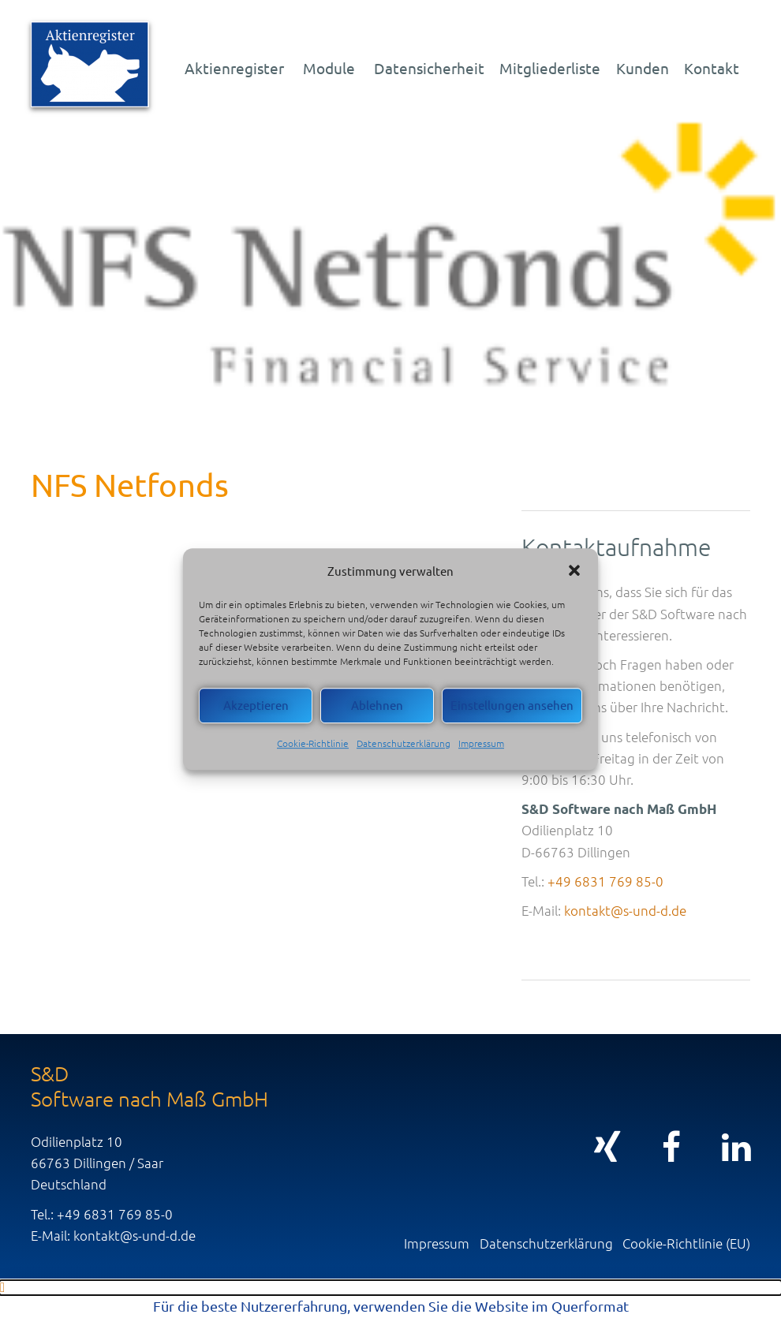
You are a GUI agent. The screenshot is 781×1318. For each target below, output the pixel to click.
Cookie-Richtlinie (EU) (686, 1243)
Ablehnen (377, 704)
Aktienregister (234, 67)
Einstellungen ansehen (512, 704)
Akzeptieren (256, 704)
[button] (574, 570)
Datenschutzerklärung (403, 743)
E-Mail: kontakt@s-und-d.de (113, 1235)
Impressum (481, 743)
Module (329, 67)
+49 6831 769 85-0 (605, 881)
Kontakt (711, 67)
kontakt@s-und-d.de (625, 910)
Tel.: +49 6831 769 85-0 (102, 1214)
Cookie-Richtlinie (313, 743)
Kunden (642, 67)
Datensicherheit (429, 67)
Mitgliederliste (549, 67)
